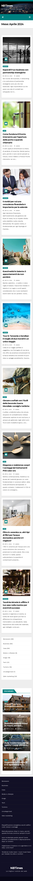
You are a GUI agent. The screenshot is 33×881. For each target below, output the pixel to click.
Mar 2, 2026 (10, 728)
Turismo (5, 267)
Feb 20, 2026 (10, 748)
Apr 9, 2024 (8, 409)
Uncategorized (8, 672)
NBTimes (7, 5)
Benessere (6, 639)
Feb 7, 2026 (9, 767)
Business (5, 66)
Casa (4, 130)
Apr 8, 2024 (8, 474)
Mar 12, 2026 (10, 709)
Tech (4, 461)
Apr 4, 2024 (8, 544)
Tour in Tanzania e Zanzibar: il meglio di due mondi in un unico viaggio (16, 339)
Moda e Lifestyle (9, 653)
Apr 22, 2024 (8, 146)
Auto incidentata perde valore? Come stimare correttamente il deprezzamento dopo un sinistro (16, 839)
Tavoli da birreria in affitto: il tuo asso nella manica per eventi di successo (16, 605)
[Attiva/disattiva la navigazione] (30, 17)
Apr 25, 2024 (8, 76)
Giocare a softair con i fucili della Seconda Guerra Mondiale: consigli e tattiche (16, 403)
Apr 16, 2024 (8, 210)
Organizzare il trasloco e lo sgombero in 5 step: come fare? (15, 764)
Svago (4, 397)
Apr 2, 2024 (8, 611)
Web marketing (8, 676)
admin (17, 76)
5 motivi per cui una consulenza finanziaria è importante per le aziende (15, 204)
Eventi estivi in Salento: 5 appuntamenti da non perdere (14, 274)
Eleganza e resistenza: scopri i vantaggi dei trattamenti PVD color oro (16, 468)
